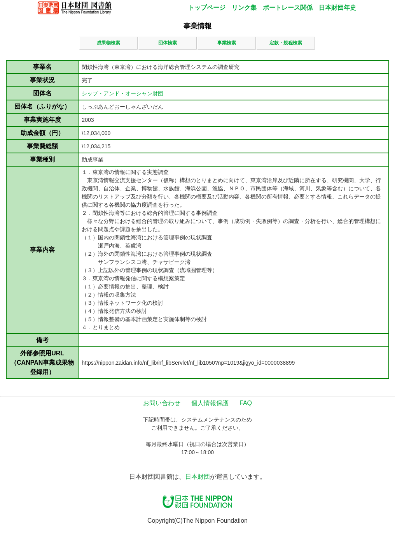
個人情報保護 (210, 403)
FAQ (245, 403)
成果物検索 (108, 43)
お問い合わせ (161, 403)
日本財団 (197, 476)
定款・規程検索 (285, 43)
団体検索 (167, 43)
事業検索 (226, 43)
